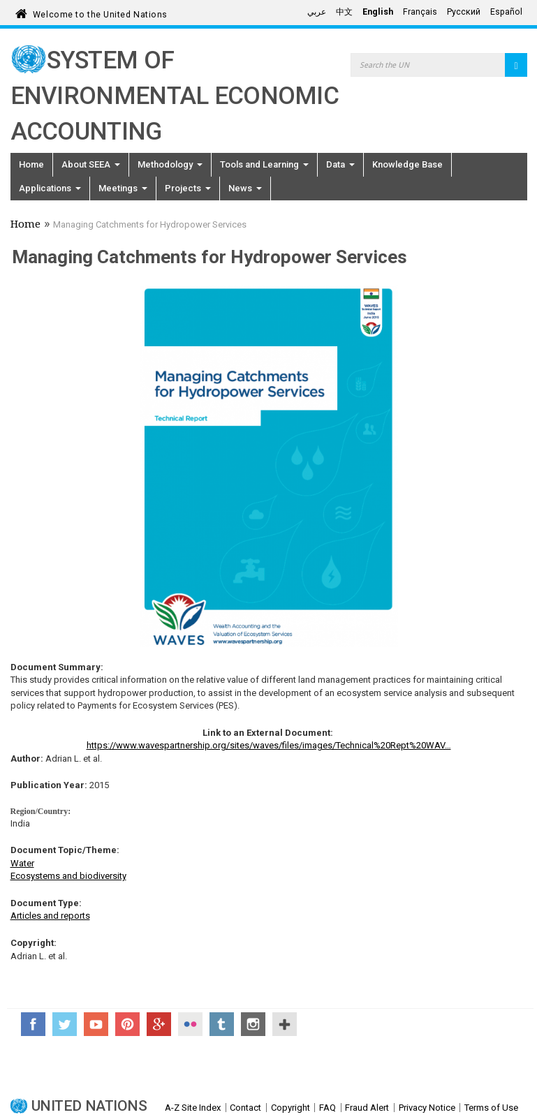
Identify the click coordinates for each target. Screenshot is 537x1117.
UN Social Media (284, 1024)
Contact (245, 1107)
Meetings (122, 188)
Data (340, 164)
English (377, 12)
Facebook (33, 1024)
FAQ (327, 1107)
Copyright (290, 1107)
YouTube (96, 1024)
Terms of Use (491, 1107)
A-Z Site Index (193, 1107)
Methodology (170, 164)
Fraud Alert (367, 1107)
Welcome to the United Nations (100, 12)
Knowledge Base (407, 164)
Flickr (190, 1024)
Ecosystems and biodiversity (68, 876)
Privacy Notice (427, 1107)
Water (22, 863)
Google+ (159, 1024)
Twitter (64, 1024)
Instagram (253, 1024)
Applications (50, 188)
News (245, 188)
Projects (188, 188)
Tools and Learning (264, 164)
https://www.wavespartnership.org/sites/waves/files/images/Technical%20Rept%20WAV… (269, 745)
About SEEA (90, 164)
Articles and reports (50, 915)
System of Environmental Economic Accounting (174, 96)
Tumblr (221, 1024)
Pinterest (127, 1024)
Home (31, 164)
